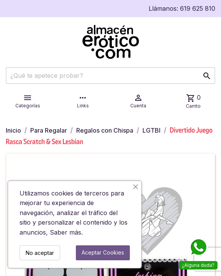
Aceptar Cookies (103, 252)
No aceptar (40, 253)
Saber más (65, 232)
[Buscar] (110, 75)
